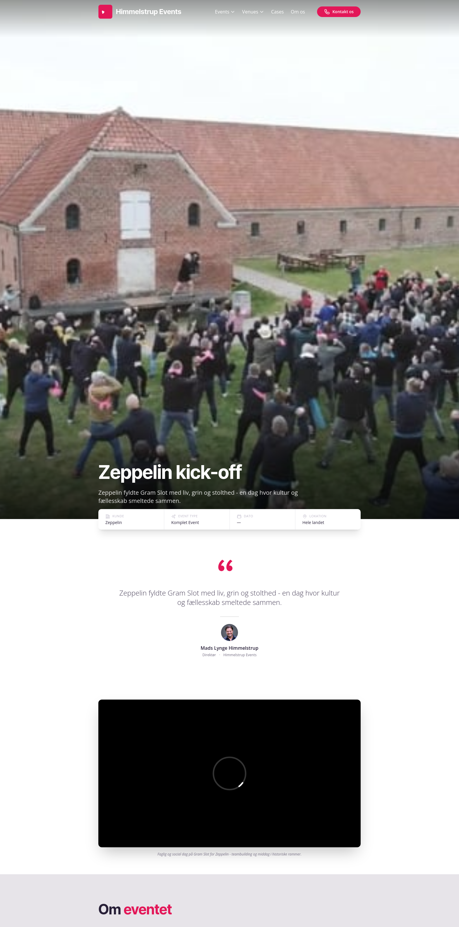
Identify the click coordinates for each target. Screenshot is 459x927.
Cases (277, 11)
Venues (253, 11)
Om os (298, 11)
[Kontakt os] (339, 11)
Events (225, 11)
